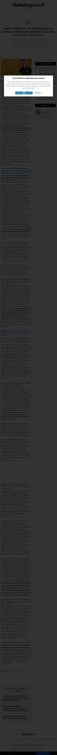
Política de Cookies (30, 88)
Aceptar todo (19, 93)
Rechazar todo (28, 93)
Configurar (37, 93)
